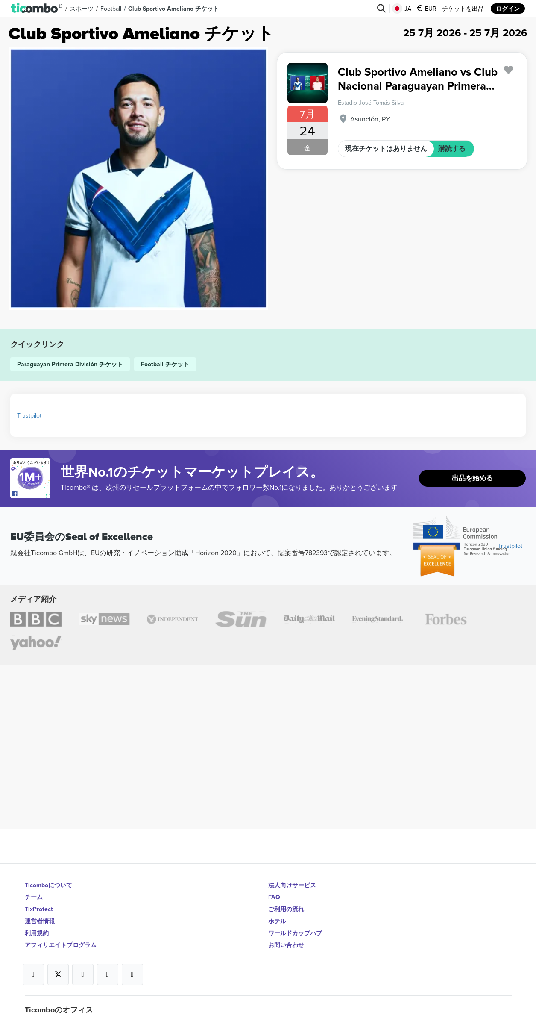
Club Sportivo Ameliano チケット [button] (173, 8)
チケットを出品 (463, 8)
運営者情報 (40, 921)
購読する (452, 148)
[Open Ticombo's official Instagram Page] (83, 974)
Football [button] (110, 8)
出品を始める (472, 478)
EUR (426, 8)
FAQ (274, 897)
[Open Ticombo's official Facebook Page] (31, 494)
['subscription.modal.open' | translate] (509, 70)
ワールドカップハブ (295, 933)
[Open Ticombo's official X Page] (58, 974)
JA (401, 8)
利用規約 (37, 933)
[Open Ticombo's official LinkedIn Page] (132, 974)
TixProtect (39, 909)
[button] (37, 8)
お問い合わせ (286, 945)
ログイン (508, 8)
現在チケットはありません (386, 148)
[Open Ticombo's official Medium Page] (107, 974)
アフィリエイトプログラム (61, 945)
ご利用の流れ (286, 909)
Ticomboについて (48, 885)
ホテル (277, 921)
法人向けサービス (292, 885)
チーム (34, 897)
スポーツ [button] (82, 8)
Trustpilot (29, 415)
